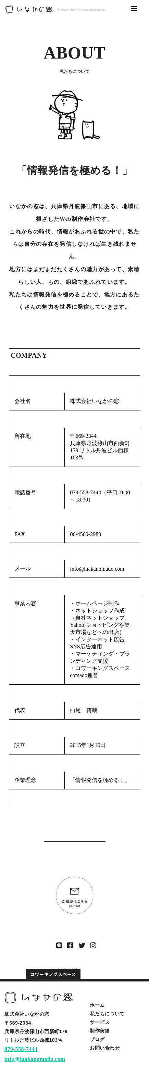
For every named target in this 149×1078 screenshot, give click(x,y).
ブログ (97, 1039)
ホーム (97, 1005)
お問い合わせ (105, 1048)
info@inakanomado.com (34, 1059)
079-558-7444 (21, 1049)
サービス (100, 1022)
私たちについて (107, 1013)
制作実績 (100, 1030)
